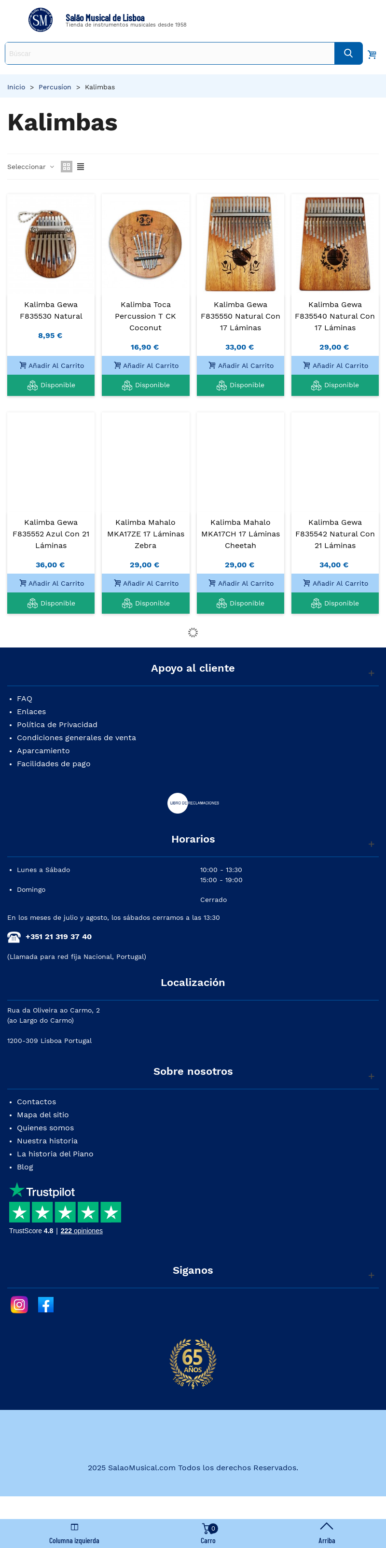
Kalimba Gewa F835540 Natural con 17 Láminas (335, 316)
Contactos (36, 1101)
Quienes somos (45, 1127)
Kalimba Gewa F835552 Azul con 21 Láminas (51, 534)
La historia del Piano (55, 1153)
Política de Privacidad (57, 724)
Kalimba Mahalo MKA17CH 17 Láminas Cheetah (240, 534)
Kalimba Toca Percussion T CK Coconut (145, 316)
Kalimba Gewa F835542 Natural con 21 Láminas (335, 534)
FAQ (24, 698)
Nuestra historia (47, 1140)
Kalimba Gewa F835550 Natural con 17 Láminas (240, 316)
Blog (25, 1166)
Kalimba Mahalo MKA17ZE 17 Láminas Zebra (145, 534)
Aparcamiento (43, 750)
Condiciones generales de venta (76, 737)
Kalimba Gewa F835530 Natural (51, 310)
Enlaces (31, 711)
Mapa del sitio (43, 1114)
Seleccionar (31, 166)
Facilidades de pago (54, 763)
